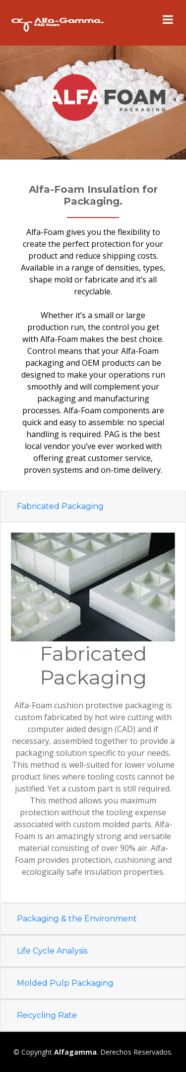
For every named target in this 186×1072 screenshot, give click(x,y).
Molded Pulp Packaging (65, 983)
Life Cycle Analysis (52, 951)
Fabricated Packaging (60, 506)
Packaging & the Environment (77, 918)
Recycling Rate (47, 1015)
